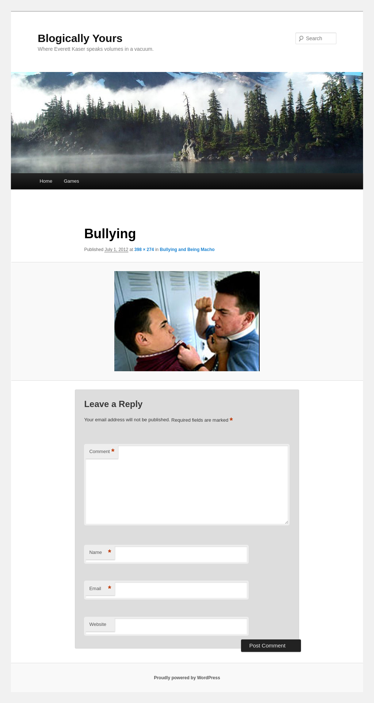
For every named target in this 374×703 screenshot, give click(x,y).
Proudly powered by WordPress (187, 677)
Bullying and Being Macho (187, 249)
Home (45, 181)
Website (97, 624)
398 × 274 (144, 249)
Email (100, 589)
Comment (101, 451)
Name (100, 552)
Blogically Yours (80, 38)
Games (71, 181)
